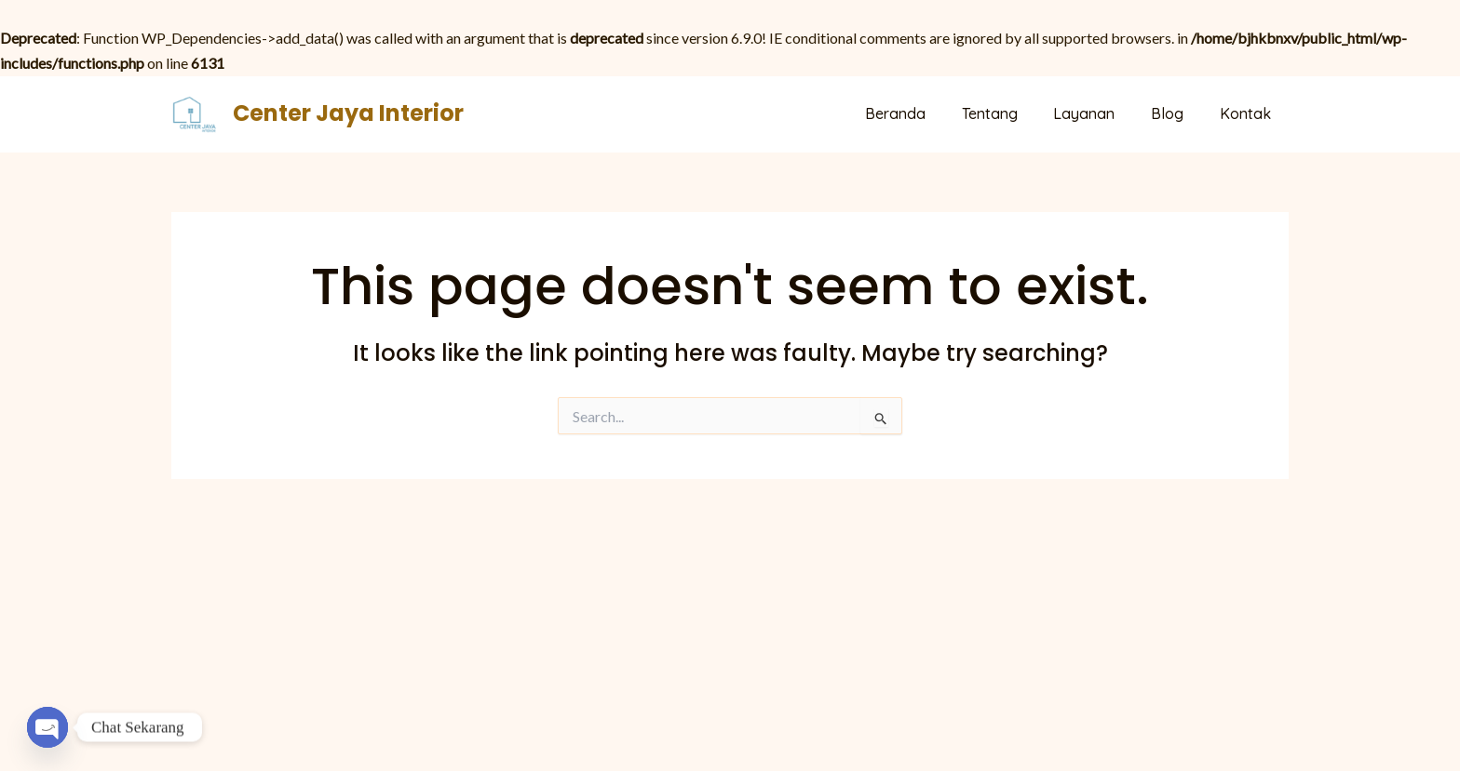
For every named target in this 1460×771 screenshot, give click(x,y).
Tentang (1011, 113)
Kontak (1248, 113)
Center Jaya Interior (348, 113)
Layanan (1099, 113)
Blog (1176, 113)
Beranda (923, 113)
